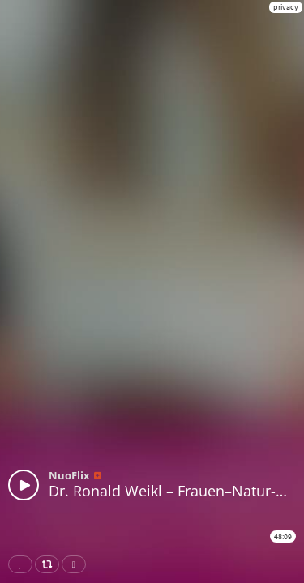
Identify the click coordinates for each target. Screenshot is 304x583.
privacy (285, 7)
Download (77, 564)
